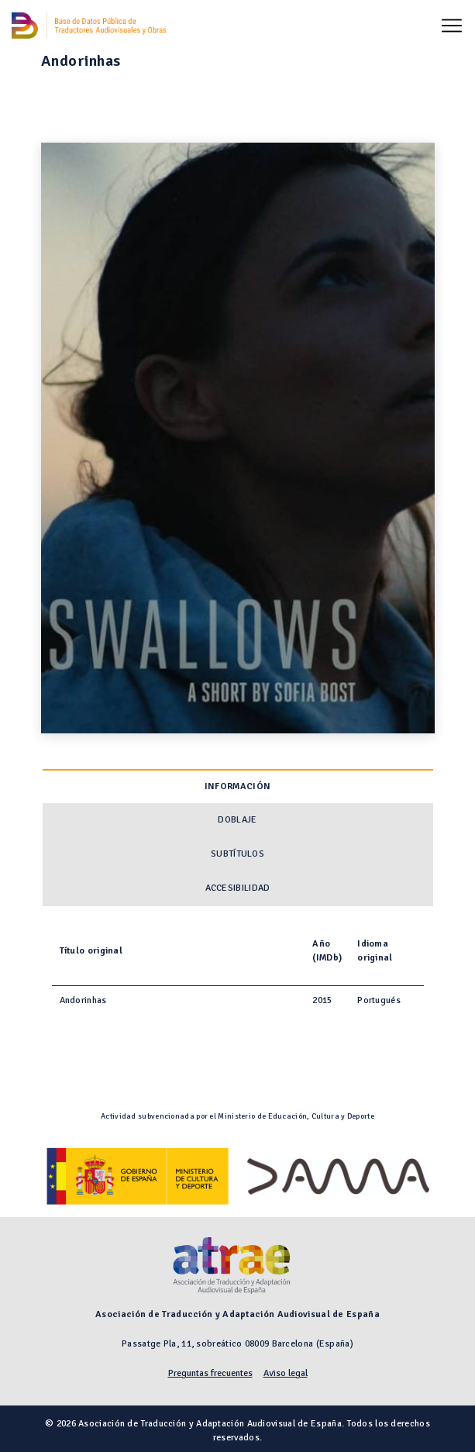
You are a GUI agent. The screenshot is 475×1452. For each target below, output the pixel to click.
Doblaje (237, 820)
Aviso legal (285, 1373)
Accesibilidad (237, 888)
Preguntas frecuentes (210, 1373)
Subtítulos (237, 854)
